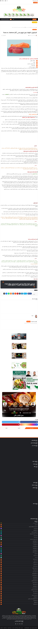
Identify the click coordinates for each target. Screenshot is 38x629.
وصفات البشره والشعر (18, 589)
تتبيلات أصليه (18, 555)
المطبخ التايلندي (18, 542)
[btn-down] (2, 35)
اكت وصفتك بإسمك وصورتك (18, 533)
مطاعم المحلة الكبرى (18, 580)
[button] (35, 2)
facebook (30, 293)
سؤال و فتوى (18, 564)
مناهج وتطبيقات (18, 586)
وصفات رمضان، (18, 591)
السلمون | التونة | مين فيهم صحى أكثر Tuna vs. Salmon (18, 27)
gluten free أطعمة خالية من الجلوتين (18, 598)
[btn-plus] (3, 35)
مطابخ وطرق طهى (18, 573)
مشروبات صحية (18, 571)
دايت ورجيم (18, 560)
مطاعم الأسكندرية (18, 575)
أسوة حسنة (18, 528)
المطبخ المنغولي (18, 551)
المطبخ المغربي (18, 550)
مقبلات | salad (18, 584)
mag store (18, 602)
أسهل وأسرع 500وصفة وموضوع (18, 526)
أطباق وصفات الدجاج (18, 532)
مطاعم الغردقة (18, 577)
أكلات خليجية (18, 535)
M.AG (32, 315)
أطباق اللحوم (18, 530)
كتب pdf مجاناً (18, 569)
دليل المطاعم (18, 562)
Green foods (18, 600)
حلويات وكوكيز (18, 559)
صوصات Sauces (18, 568)
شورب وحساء (18, 566)
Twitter (25, 293)
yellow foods (18, 604)
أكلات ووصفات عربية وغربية (18, 539)
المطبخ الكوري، (18, 548)
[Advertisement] (19, 80)
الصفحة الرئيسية (34, 27)
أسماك (18, 524)
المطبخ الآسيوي (18, 541)
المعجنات (18, 553)
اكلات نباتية (18, 537)
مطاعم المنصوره (18, 582)
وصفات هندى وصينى (18, 595)
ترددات (18, 557)
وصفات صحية (18, 593)
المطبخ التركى (18, 544)
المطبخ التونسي (18, 546)
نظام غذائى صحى (28, 27)
